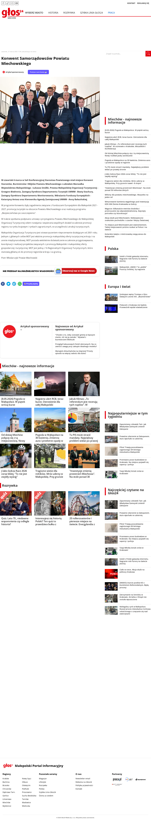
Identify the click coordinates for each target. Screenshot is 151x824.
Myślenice (7, 806)
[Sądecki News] (129, 779)
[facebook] (3, 284)
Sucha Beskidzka (29, 795)
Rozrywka (69, 12)
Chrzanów (7, 789)
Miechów (6, 802)
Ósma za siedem (46, 795)
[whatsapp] (20, 284)
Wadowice (26, 802)
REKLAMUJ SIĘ (143, 3)
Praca (111, 12)
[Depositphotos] (141, 779)
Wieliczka (26, 806)
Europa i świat (119, 286)
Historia (53, 12)
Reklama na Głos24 (84, 782)
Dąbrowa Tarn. (9, 792)
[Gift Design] (117, 785)
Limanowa (7, 799)
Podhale (25, 789)
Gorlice (6, 795)
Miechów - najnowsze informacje (28, 366)
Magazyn (43, 778)
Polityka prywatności (84, 785)
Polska (113, 248)
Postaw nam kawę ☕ (38, 72)
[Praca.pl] (117, 779)
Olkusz (25, 782)
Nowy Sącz (26, 778)
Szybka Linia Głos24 (91, 12)
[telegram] (14, 284)
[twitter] (8, 284)
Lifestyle (42, 782)
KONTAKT (131, 3)
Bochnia (6, 782)
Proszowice (27, 792)
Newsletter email (83, 778)
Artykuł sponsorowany (15, 72)
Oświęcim (26, 785)
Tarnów (25, 799)
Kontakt (79, 789)
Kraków (6, 778)
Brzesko (6, 785)
